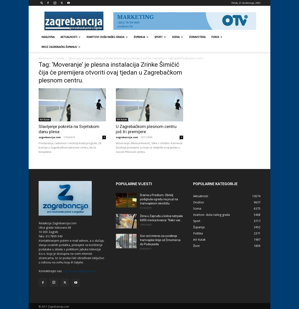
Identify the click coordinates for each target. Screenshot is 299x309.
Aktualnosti (70, 37)
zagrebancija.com (50, 127)
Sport (160, 37)
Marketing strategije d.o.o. (77, 301)
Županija (141, 37)
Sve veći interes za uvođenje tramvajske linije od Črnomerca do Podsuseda (160, 230)
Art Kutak (45, 109)
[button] (42, 2)
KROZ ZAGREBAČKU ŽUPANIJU (61, 47)
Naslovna (48, 37)
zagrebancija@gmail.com (80, 261)
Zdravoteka (197, 37)
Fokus (216, 37)
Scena (177, 37)
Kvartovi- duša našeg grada (107, 37)
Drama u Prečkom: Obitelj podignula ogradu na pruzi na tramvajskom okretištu (159, 189)
